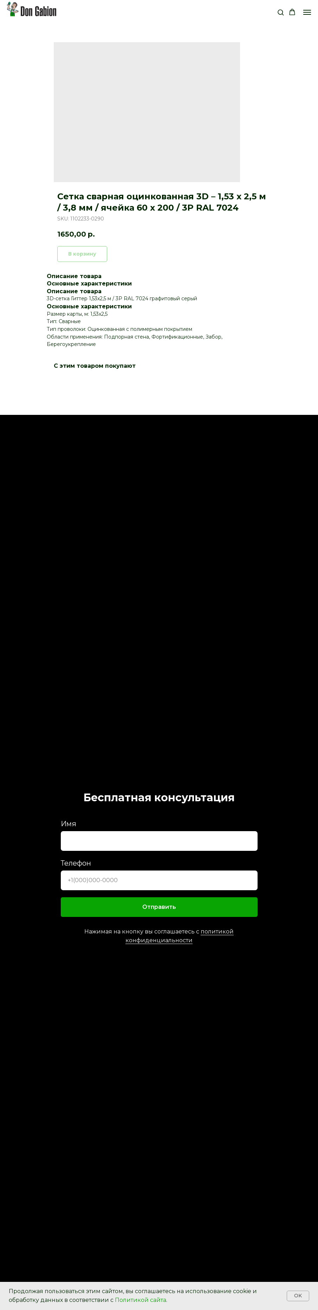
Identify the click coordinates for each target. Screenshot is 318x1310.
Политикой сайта (140, 1300)
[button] (280, 12)
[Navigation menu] (307, 12)
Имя (68, 824)
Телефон (76, 863)
